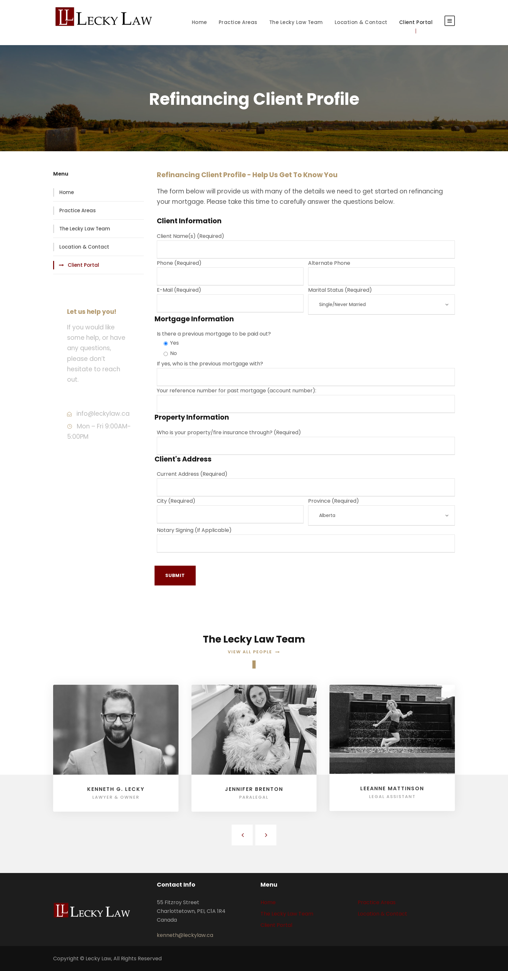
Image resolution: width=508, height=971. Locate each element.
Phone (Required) (230, 272)
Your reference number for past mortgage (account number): (306, 400)
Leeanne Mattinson (392, 788)
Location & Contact (361, 22)
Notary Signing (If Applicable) (306, 539)
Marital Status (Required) (381, 300)
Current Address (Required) (306, 483)
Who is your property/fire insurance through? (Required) (306, 442)
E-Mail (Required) (230, 299)
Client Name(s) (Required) (306, 245)
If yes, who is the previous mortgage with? (306, 373)
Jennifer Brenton (254, 789)
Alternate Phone (381, 272)
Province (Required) (381, 511)
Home (199, 22)
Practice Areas (238, 22)
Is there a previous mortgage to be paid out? (214, 334)
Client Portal (416, 22)
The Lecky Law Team (296, 22)
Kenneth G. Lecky (115, 789)
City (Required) (230, 510)
